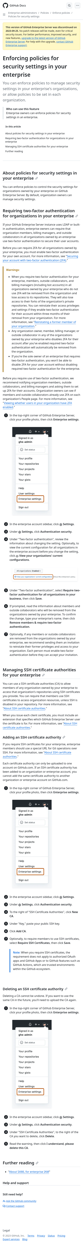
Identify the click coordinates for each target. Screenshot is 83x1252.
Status (51, 1235)
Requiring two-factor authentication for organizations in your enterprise (40, 213)
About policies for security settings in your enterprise (40, 175)
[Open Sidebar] (4, 14)
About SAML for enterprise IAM (29, 1172)
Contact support (13, 1206)
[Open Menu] (77, 5)
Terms (30, 1235)
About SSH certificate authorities (24, 708)
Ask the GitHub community (19, 1201)
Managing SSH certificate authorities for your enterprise (39, 672)
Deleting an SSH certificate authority (35, 989)
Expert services (11, 1239)
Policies (44, 12)
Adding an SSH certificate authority (34, 737)
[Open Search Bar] (69, 5)
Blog (24, 1239)
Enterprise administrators (22, 12)
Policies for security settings (23, 16)
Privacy (41, 1235)
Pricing (61, 1235)
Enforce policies (61, 12)
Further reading (20, 1163)
